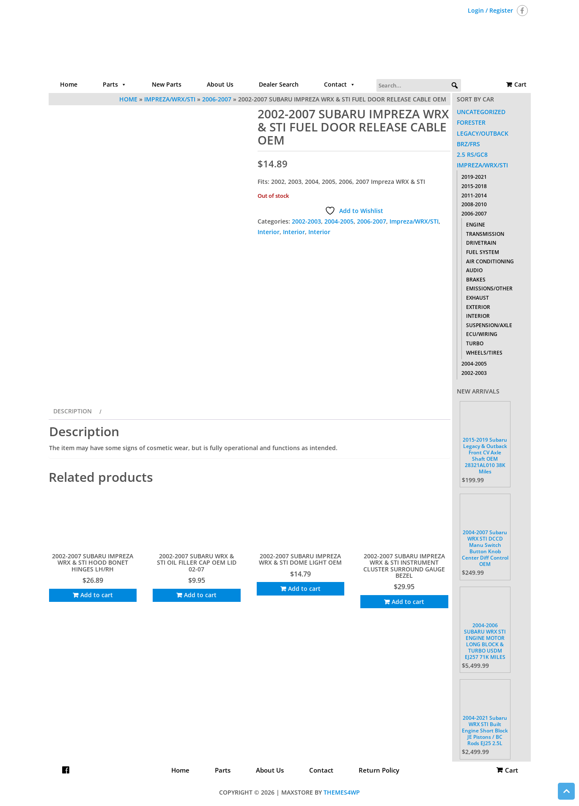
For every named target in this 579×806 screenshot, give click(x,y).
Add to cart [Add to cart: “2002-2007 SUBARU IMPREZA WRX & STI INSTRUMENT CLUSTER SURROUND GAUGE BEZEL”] (408, 602)
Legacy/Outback (482, 133)
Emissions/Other (489, 288)
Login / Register (490, 10)
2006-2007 (371, 221)
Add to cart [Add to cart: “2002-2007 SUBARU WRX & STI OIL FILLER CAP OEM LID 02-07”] (200, 595)
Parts (114, 84)
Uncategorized (481, 112)
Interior (269, 232)
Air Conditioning (490, 261)
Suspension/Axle (489, 325)
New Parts (166, 84)
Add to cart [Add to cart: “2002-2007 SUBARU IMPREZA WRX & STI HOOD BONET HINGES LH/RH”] (96, 595)
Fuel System (482, 252)
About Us (220, 84)
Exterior (478, 307)
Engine (475, 224)
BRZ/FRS (468, 144)
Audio (474, 270)
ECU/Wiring (481, 334)
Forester (471, 122)
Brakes (476, 279)
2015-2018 (474, 186)
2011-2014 (474, 195)
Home (68, 84)
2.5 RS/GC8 (472, 154)
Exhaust (477, 297)
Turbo (474, 343)
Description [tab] (72, 411)
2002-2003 (306, 221)
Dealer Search (279, 84)
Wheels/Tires (484, 352)
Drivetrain (481, 242)
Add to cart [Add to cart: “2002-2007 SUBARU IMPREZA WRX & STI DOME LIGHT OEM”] (304, 589)
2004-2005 (339, 221)
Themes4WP (342, 792)
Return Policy (379, 770)
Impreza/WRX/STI (414, 221)
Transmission (485, 234)
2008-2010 (474, 204)
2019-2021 (474, 176)
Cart (520, 84)
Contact (339, 84)
